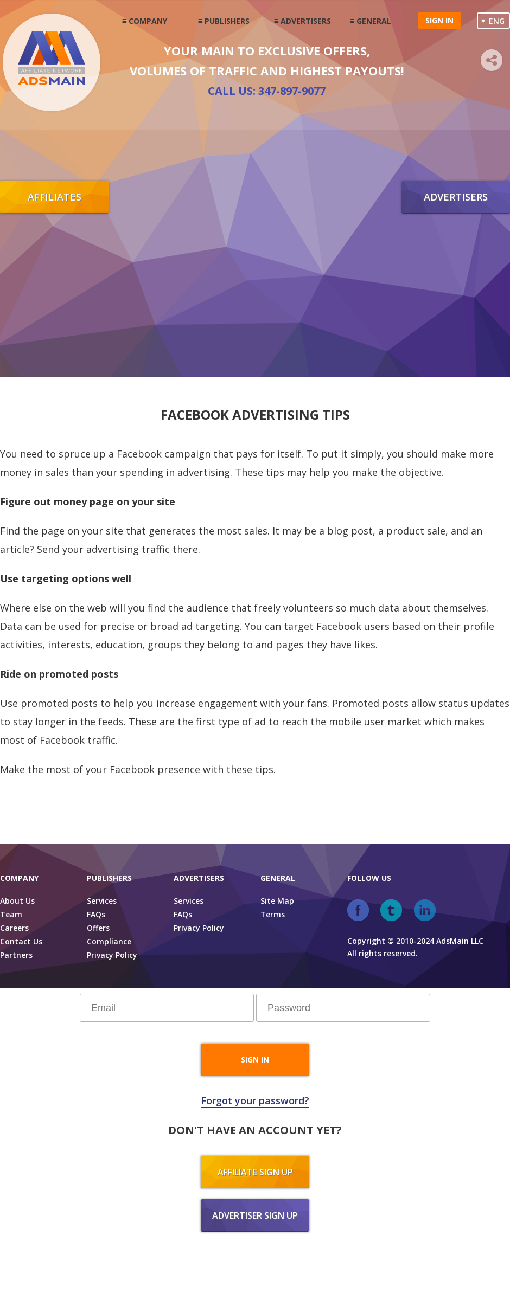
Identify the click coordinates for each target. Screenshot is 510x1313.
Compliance (109, 941)
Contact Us (21, 941)
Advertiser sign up (255, 1215)
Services (102, 901)
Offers (98, 928)
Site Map (277, 901)
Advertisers (305, 21)
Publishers (227, 21)
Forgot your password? (255, 1100)
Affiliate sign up (255, 1172)
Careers (14, 928)
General (373, 21)
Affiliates (54, 196)
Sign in (439, 20)
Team (11, 914)
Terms (272, 914)
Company (148, 21)
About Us (17, 901)
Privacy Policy (112, 955)
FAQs (96, 914)
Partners (16, 955)
